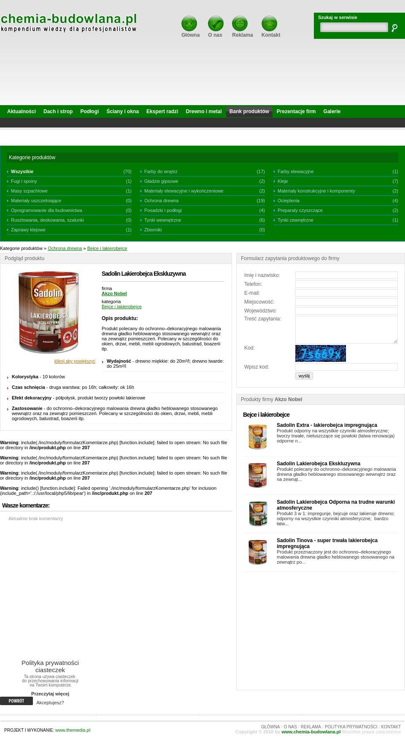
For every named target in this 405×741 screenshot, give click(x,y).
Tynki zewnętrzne (295, 220)
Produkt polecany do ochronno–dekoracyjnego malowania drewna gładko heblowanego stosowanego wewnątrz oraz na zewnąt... (336, 474)
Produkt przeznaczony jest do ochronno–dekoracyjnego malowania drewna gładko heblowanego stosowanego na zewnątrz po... (335, 557)
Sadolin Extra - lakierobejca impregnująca (327, 425)
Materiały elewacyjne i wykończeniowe (184, 190)
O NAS (290, 727)
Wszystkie (22, 171)
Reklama (242, 32)
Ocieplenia (289, 200)
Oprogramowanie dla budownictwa (46, 210)
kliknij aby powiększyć (74, 361)
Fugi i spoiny (24, 181)
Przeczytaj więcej (50, 693)
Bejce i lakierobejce (107, 248)
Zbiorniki (153, 229)
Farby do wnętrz (161, 171)
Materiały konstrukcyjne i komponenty (316, 190)
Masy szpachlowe (29, 190)
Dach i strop (58, 111)
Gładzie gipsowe (161, 181)
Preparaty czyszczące (300, 210)
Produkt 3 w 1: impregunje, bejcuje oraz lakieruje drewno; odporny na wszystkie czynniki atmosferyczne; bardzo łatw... (335, 518)
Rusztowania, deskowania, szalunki (47, 220)
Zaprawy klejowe (28, 229)
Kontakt (271, 32)
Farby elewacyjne (296, 171)
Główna (190, 32)
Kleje (283, 181)
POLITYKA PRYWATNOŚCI (351, 727)
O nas (216, 32)
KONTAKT (391, 727)
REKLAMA (311, 727)
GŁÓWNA (270, 727)
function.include (137, 442)
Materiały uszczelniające (36, 200)
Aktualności (21, 111)
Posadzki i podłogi (163, 210)
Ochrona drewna (161, 200)
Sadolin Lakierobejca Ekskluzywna (318, 464)
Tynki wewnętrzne (162, 220)
